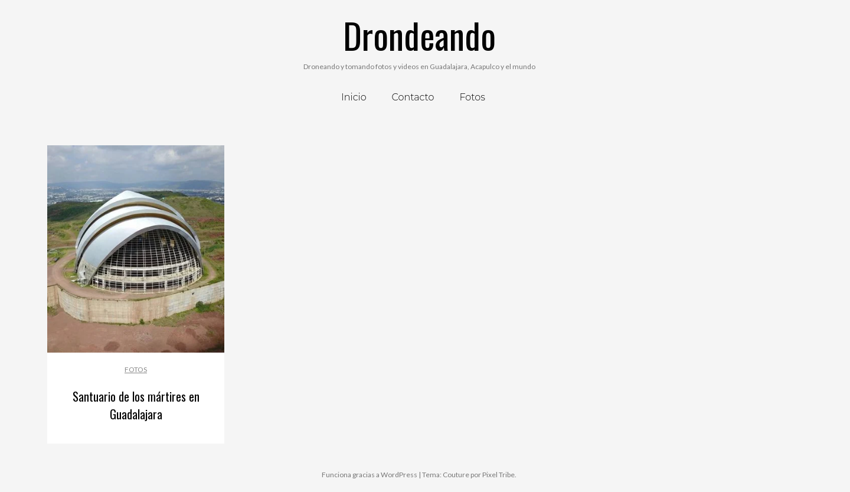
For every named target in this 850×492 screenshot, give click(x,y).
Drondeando (419, 34)
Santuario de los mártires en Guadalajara (136, 405)
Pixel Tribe (498, 474)
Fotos (136, 369)
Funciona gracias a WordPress (369, 474)
